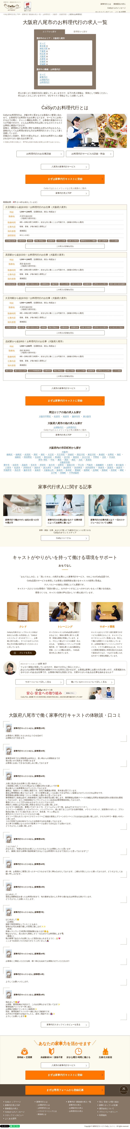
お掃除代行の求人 (76, 1108)
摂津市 (43, 465)
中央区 (112, 457)
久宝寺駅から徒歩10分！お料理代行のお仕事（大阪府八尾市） (36, 207)
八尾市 (8, 468)
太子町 (54, 473)
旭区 (119, 454)
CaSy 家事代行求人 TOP (12, 14)
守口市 (81, 465)
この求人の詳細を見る (65, 246)
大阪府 (54, 14)
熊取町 (105, 470)
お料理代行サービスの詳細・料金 (88, 154)
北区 (104, 457)
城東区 (18, 457)
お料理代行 (46, 14)
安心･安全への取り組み (116, 8)
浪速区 (71, 454)
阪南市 (60, 470)
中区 (52, 460)
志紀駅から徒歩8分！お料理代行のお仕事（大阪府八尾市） (35, 341)
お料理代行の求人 (76, 1111)
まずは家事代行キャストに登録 (65, 179)
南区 (74, 460)
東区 (60, 460)
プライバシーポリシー (108, 1112)
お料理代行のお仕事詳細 (38, 154)
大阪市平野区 (45, 416)
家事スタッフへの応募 (108, 1105)
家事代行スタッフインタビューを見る (63, 1025)
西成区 (58, 457)
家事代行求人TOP (64, 193)
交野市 (61, 465)
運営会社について (106, 1108)
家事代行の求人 (75, 1105)
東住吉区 (48, 457)
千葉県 (43, 51)
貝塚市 (57, 468)
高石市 (18, 470)
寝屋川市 (71, 465)
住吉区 (38, 457)
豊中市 (7, 465)
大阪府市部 (62, 14)
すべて (43, 43)
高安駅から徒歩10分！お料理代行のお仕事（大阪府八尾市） (35, 255)
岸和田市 (27, 468)
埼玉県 (43, 54)
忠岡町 (96, 470)
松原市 (57, 416)
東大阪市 (87, 416)
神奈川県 (44, 49)
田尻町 (114, 470)
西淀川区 (81, 454)
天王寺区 (61, 454)
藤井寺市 (76, 416)
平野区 (96, 457)
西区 (36, 454)
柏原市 (66, 416)
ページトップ (124, 1091)
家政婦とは (42, 1114)
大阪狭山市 (49, 470)
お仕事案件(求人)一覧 (96, 8)
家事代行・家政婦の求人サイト (12, 6)
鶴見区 (76, 457)
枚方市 (52, 465)
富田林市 (78, 468)
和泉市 (101, 468)
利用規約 (103, 1115)
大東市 (110, 465)
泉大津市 (47, 468)
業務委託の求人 (79, 4)
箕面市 (110, 468)
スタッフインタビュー (14, 1115)
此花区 (28, 454)
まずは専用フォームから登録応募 (65, 1090)
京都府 (43, 62)
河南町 (63, 473)
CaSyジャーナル (63, 538)
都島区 (10, 454)
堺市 (40, 460)
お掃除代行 (45, 80)
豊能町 (78, 470)
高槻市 (25, 465)
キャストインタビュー (117, 4)
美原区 (89, 460)
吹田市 (16, 465)
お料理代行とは (44, 1108)
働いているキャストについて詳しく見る (89, 682)
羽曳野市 (8, 470)
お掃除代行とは (44, 1105)
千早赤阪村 (74, 473)
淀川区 (67, 457)
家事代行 (44, 77)
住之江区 (86, 457)
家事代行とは (65, 4)
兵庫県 (43, 59)
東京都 (43, 46)
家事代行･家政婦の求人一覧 (31, 14)
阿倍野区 (28, 457)
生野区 (111, 454)
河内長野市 (90, 468)
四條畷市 (100, 465)
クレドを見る (23, 653)
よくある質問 (80, 8)
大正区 (51, 454)
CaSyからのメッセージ (97, 4)
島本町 (69, 470)
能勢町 (87, 470)
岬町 (122, 470)
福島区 (19, 454)
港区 (43, 454)
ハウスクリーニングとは (47, 1111)
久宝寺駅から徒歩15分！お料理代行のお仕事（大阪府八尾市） (36, 298)
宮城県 (43, 64)
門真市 (90, 465)
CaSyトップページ (13, 1102)
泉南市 (38, 470)
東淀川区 (92, 454)
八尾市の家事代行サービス (63, 167)
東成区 (102, 454)
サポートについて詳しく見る (38, 682)
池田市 (37, 468)
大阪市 (65, 452)
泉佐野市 (67, 468)
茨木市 (34, 465)
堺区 (45, 460)
